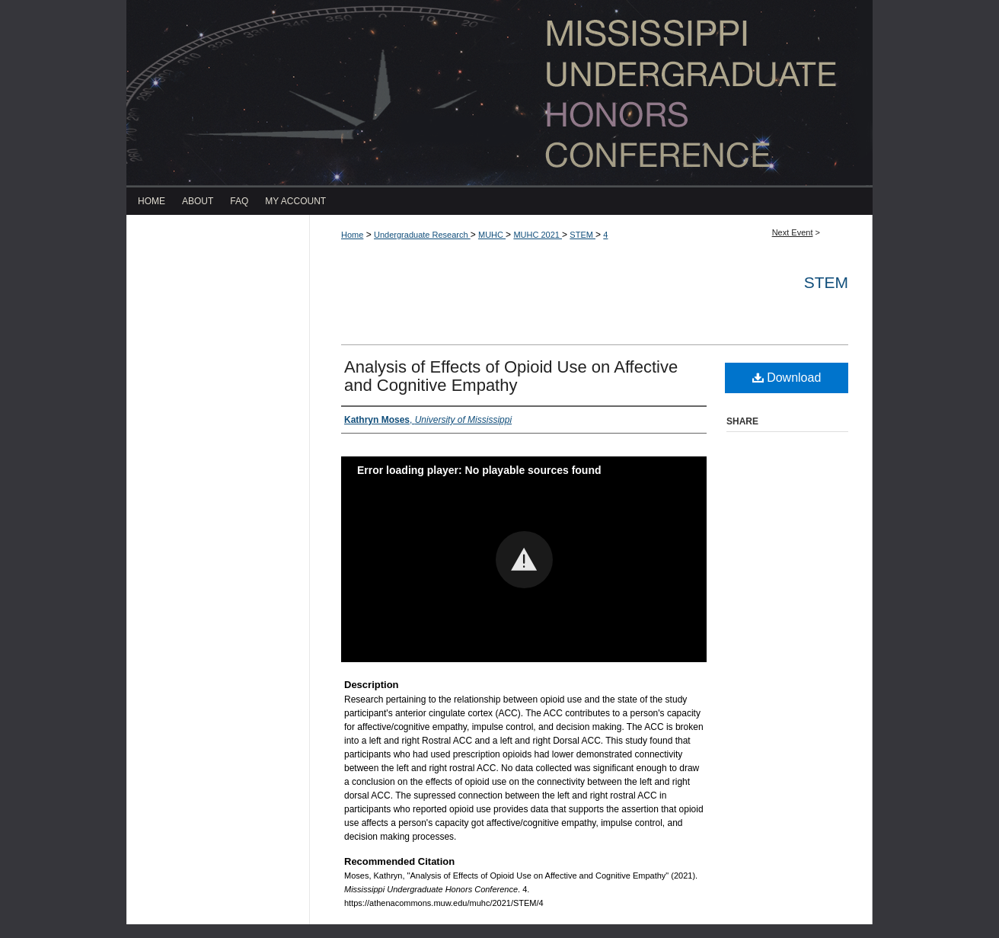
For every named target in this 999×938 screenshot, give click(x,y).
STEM (582, 234)
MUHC (492, 234)
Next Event (792, 232)
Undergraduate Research (422, 234)
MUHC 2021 (537, 234)
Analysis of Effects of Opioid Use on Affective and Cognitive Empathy (511, 376)
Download (787, 377)
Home (352, 234)
